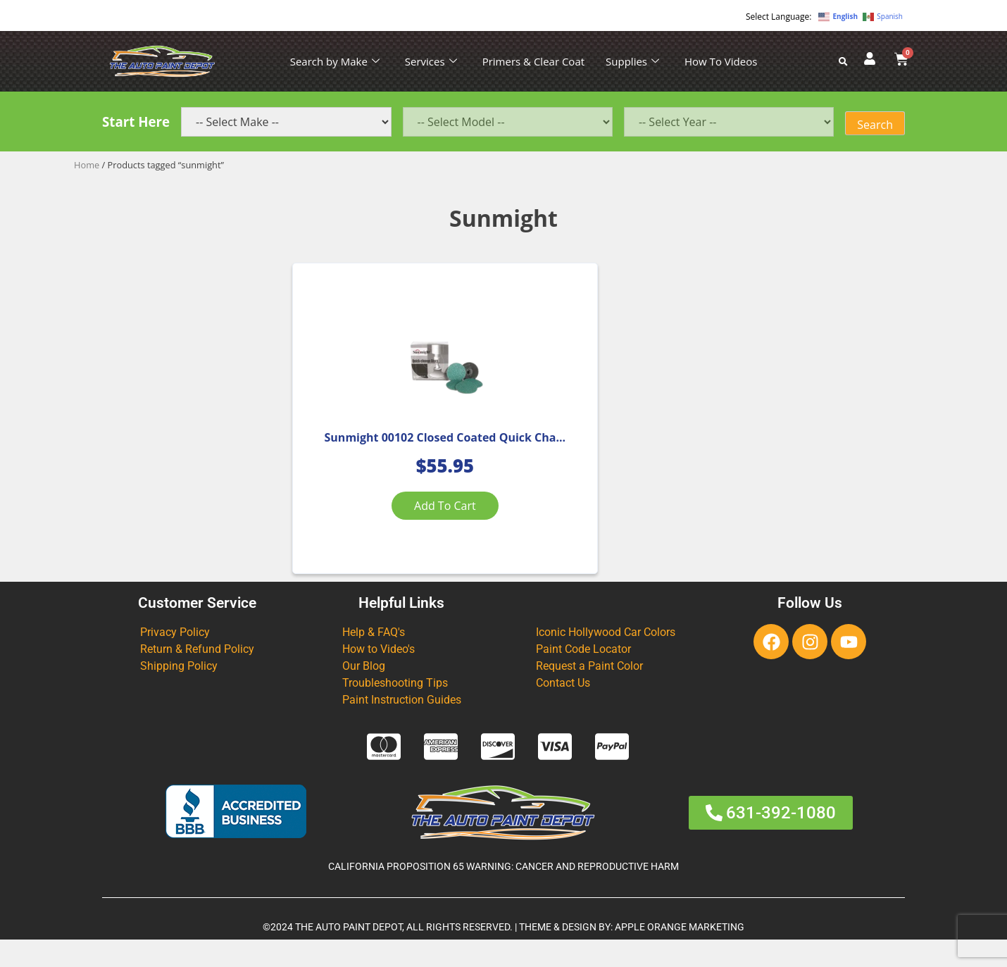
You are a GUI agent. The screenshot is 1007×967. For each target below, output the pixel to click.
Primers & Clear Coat (533, 61)
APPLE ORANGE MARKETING (679, 954)
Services (431, 61)
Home (86, 164)
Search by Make (335, 61)
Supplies (632, 61)
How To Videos (720, 61)
